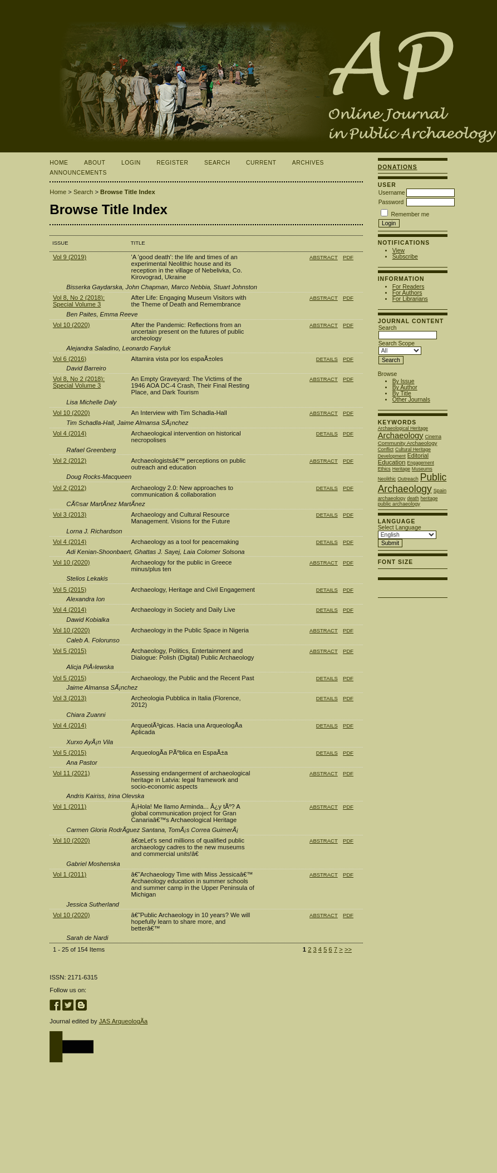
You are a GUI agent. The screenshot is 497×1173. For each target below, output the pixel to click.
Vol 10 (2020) (71, 324)
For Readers (408, 287)
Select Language (399, 527)
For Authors (407, 293)
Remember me (410, 214)
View (398, 251)
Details (327, 359)
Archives (308, 163)
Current (261, 163)
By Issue (403, 381)
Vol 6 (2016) (69, 358)
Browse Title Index (127, 192)
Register (172, 163)
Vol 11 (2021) (71, 773)
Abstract (323, 257)
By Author (404, 387)
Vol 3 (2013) (69, 514)
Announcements (78, 173)
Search (217, 163)
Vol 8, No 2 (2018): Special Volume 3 (79, 301)
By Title (401, 393)
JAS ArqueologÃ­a (123, 1021)
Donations (397, 167)
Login (131, 163)
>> (348, 949)
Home (59, 163)
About (94, 163)
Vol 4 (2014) (69, 433)
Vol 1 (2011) (69, 806)
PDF (348, 257)
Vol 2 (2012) (69, 460)
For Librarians (410, 299)
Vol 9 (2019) (69, 257)
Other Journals (411, 400)
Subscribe (405, 257)
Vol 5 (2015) (69, 589)
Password (391, 202)
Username (391, 193)
